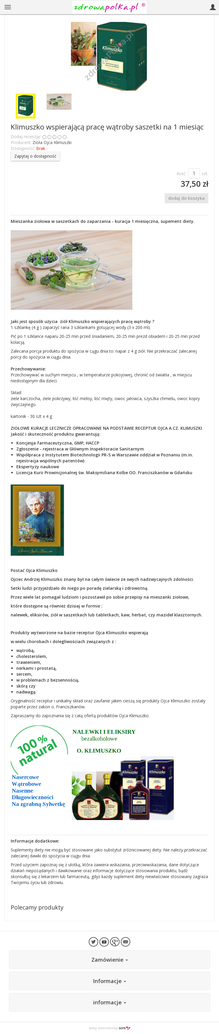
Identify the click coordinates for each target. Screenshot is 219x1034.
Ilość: (181, 173)
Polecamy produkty (37, 907)
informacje (109, 1002)
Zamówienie (109, 959)
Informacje (109, 981)
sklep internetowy (109, 1028)
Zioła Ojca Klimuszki (52, 142)
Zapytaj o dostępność (35, 156)
